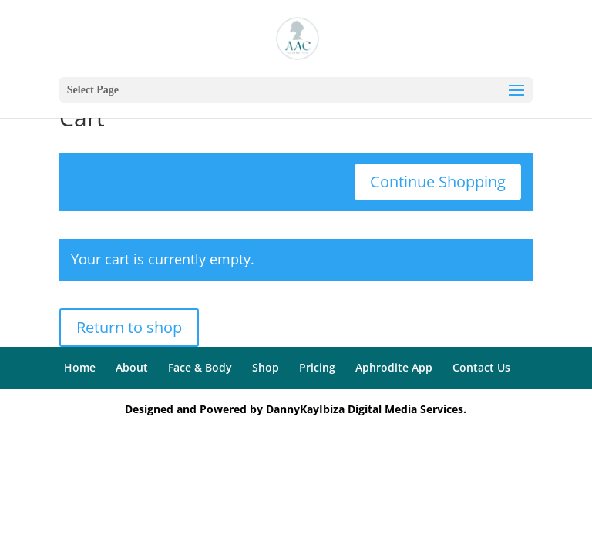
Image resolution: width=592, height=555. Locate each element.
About (132, 367)
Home (80, 367)
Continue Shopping (438, 181)
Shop (265, 367)
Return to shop (129, 327)
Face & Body (200, 367)
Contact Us (481, 367)
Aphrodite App (393, 367)
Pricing (317, 367)
